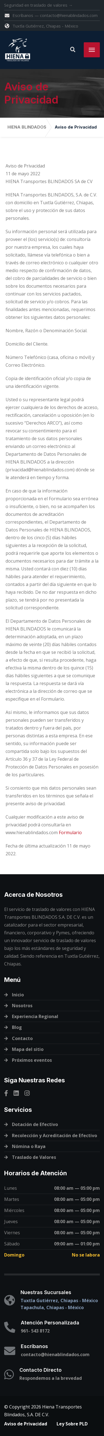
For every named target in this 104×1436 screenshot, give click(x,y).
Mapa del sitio (28, 1049)
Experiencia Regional (35, 1016)
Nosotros (22, 1006)
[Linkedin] (16, 1093)
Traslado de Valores (34, 1157)
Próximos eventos (32, 1060)
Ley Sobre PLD (72, 1424)
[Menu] (92, 49)
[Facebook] (6, 1093)
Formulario (70, 832)
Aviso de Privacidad (25, 1424)
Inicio (18, 995)
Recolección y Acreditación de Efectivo (54, 1135)
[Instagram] (27, 1093)
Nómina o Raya (28, 1146)
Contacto (22, 1038)
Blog (17, 1027)
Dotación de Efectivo (35, 1124)
